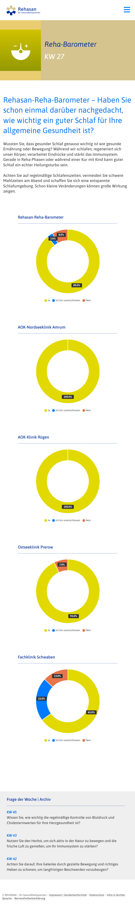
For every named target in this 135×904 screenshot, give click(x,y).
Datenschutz (96, 895)
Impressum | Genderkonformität (68, 895)
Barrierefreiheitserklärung (29, 898)
